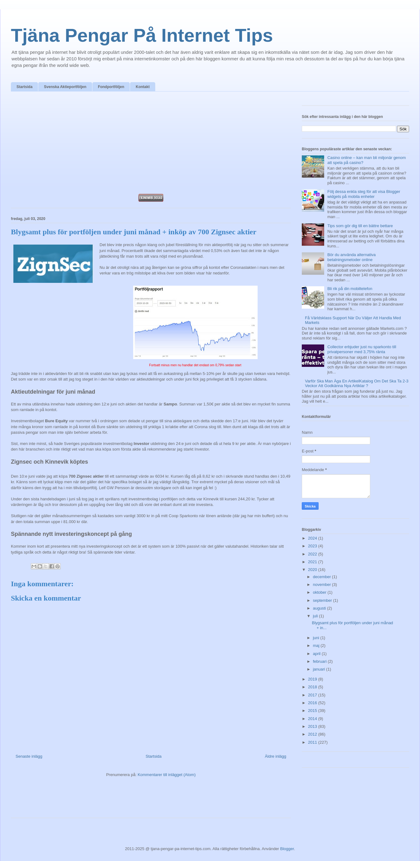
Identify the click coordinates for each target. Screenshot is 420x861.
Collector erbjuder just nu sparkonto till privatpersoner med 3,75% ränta (361, 349)
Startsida (24, 87)
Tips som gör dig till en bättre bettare (360, 225)
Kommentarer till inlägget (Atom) (166, 774)
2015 (313, 710)
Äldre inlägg (275, 756)
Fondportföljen (111, 87)
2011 (313, 742)
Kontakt (143, 87)
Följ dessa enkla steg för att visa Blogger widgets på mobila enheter (363, 194)
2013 (313, 726)
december (322, 576)
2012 (313, 734)
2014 (313, 718)
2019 (313, 679)
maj (317, 645)
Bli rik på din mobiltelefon (349, 288)
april (317, 653)
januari (319, 669)
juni (316, 637)
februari (320, 661)
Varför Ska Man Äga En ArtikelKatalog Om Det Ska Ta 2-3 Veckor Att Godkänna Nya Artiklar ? (356, 383)
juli (316, 616)
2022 (313, 554)
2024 (313, 538)
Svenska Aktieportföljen (65, 87)
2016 (313, 702)
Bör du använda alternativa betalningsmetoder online (351, 257)
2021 (313, 561)
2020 (313, 569)
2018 (313, 687)
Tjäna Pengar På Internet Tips (142, 35)
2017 (313, 695)
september (323, 600)
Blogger (287, 848)
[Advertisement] (151, 144)
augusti (320, 608)
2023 (313, 546)
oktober (320, 592)
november (322, 584)
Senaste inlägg (29, 756)
